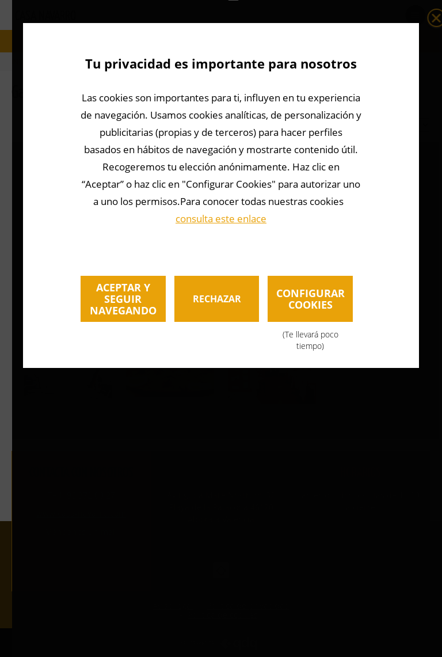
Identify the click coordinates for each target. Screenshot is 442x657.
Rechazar (217, 299)
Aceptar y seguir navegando (123, 298)
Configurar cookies (310, 304)
